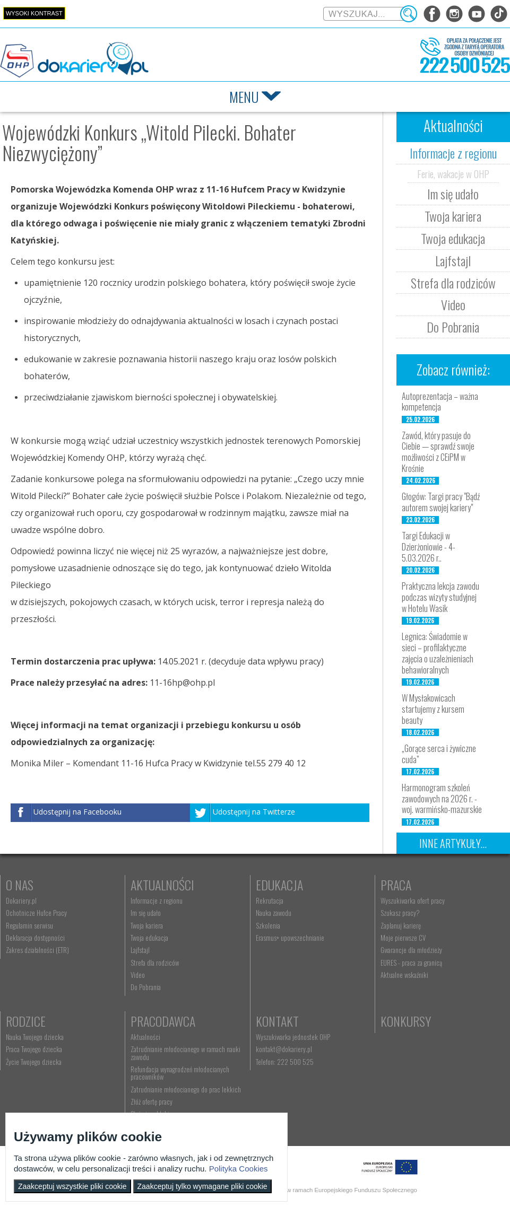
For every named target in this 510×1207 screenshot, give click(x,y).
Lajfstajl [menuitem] (140, 949)
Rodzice (26, 1020)
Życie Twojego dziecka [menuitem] (34, 1061)
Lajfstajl (453, 260)
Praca (396, 884)
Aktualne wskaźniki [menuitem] (404, 974)
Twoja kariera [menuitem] (147, 925)
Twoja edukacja (453, 238)
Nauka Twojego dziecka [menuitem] (35, 1036)
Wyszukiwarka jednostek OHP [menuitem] (293, 1036)
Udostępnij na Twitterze (254, 812)
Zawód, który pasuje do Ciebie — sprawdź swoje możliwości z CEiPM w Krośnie (438, 452)
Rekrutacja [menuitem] (269, 900)
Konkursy (406, 1020)
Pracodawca (163, 1020)
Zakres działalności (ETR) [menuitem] (37, 949)
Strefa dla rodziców (453, 282)
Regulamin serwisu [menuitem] (29, 925)
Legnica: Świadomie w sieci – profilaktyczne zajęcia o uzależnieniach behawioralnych (437, 653)
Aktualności (162, 884)
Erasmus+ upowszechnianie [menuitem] (290, 937)
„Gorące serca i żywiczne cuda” (439, 754)
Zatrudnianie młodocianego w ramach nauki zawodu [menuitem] (185, 1053)
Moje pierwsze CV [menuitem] (403, 937)
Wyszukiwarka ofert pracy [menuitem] (413, 900)
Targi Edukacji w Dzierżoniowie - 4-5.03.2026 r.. (428, 546)
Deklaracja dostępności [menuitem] (35, 937)
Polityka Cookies (238, 1168)
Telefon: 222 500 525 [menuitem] (285, 1061)
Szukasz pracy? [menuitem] (400, 912)
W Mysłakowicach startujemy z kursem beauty (433, 709)
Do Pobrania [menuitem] (146, 987)
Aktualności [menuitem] (145, 1036)
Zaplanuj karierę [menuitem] (401, 925)
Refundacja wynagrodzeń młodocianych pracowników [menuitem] (180, 1073)
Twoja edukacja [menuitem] (149, 937)
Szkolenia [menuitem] (268, 925)
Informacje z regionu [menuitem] (157, 900)
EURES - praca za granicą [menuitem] (411, 962)
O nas (19, 884)
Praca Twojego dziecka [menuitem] (34, 1049)
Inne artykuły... (453, 843)
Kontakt (277, 1020)
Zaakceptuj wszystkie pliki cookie (72, 1186)
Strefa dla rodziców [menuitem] (155, 962)
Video (453, 304)
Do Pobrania (453, 326)
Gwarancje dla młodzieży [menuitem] (411, 949)
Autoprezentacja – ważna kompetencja (440, 402)
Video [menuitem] (138, 974)
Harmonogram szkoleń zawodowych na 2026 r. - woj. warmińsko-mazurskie (442, 798)
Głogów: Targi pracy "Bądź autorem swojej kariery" (441, 502)
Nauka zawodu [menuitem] (273, 912)
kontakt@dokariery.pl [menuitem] (284, 1049)
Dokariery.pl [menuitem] (21, 900)
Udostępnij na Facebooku (77, 812)
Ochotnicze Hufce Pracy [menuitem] (36, 912)
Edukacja (279, 884)
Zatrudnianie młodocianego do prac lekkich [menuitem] (186, 1089)
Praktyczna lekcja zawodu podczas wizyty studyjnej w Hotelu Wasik (440, 597)
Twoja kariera (453, 215)
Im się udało (453, 193)
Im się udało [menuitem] (146, 912)
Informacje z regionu (453, 152)
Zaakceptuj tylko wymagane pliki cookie (202, 1186)
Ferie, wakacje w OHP (453, 173)
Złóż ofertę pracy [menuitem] (151, 1101)
